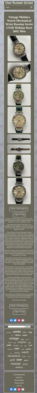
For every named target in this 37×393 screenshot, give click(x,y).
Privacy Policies (19, 380)
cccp (29, 342)
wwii (30, 345)
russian (16, 363)
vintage (14, 338)
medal (22, 349)
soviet (17, 331)
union (25, 335)
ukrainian (9, 349)
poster (11, 353)
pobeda (28, 349)
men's (26, 360)
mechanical (14, 355)
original (22, 342)
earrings (15, 345)
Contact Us (19, 377)
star (15, 342)
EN (18, 385)
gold (12, 359)
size (12, 335)
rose (24, 332)
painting (8, 332)
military (19, 367)
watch (25, 352)
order (8, 345)
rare (16, 348)
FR (21, 385)
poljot (25, 345)
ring (30, 332)
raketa (18, 335)
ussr (19, 359)
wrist (25, 364)
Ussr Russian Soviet (19, 374)
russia (10, 342)
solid (21, 345)
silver (29, 356)
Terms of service (19, 383)
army (24, 356)
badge (22, 339)
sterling (17, 353)
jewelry (27, 339)
